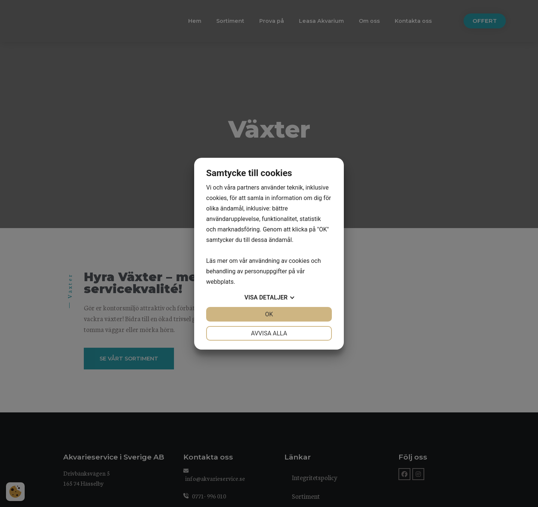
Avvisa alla (269, 333)
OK (269, 314)
